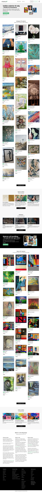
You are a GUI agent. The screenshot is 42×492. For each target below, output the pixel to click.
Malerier (19, 1)
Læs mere (5, 244)
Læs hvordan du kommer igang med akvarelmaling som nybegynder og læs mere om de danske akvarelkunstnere (21, 422)
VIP (3, 142)
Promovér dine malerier (15, 477)
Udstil (23, 1)
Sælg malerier (35, 1)
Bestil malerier (4, 474)
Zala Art (6, 351)
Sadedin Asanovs (32, 154)
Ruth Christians (32, 178)
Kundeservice (32, 474)
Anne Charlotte (19, 53)
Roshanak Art (19, 367)
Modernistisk (23, 482)
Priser (3, 475)
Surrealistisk (23, 483)
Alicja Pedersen (32, 75)
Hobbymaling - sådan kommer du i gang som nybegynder (33, 420)
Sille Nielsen (19, 36)
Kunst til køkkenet (5, 202)
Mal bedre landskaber (14, 475)
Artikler (3, 477)
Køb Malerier (6, 13)
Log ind (31, 1)
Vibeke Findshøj (32, 39)
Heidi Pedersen (19, 170)
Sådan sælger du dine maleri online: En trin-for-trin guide (33, 202)
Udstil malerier (4, 476)
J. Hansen (31, 60)
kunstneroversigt (17, 446)
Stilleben (22, 474)
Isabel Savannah (19, 291)
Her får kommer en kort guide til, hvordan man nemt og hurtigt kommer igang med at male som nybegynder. (33, 423)
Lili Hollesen (6, 317)
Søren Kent (6, 266)
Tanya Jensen (6, 142)
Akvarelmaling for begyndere (19, 420)
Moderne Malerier (30, 452)
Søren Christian (32, 106)
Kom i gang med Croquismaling (15, 476)
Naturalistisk (23, 484)
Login (31, 476)
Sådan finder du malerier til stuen (20, 202)
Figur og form (23, 475)
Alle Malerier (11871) (21, 185)
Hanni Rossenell (19, 304)
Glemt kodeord (32, 477)
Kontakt (32, 475)
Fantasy (22, 476)
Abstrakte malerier (24, 481)
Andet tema (23, 477)
